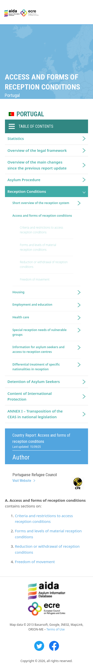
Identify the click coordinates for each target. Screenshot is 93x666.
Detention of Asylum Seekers (33, 381)
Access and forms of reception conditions (42, 215)
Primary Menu (84, 12)
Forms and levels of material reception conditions (38, 247)
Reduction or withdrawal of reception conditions (44, 264)
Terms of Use (55, 629)
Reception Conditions (26, 191)
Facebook (54, 646)
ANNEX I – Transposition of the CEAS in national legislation (35, 414)
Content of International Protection (29, 396)
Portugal (30, 114)
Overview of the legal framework (37, 150)
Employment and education (32, 304)
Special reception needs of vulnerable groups (39, 332)
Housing (18, 292)
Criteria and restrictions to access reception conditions (41, 229)
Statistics (15, 138)
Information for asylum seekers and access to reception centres (38, 349)
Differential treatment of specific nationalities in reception (36, 366)
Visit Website (21, 480)
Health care (20, 317)
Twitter (39, 646)
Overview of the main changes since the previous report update (37, 165)
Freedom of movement (35, 561)
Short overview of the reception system (40, 203)
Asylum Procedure (23, 179)
